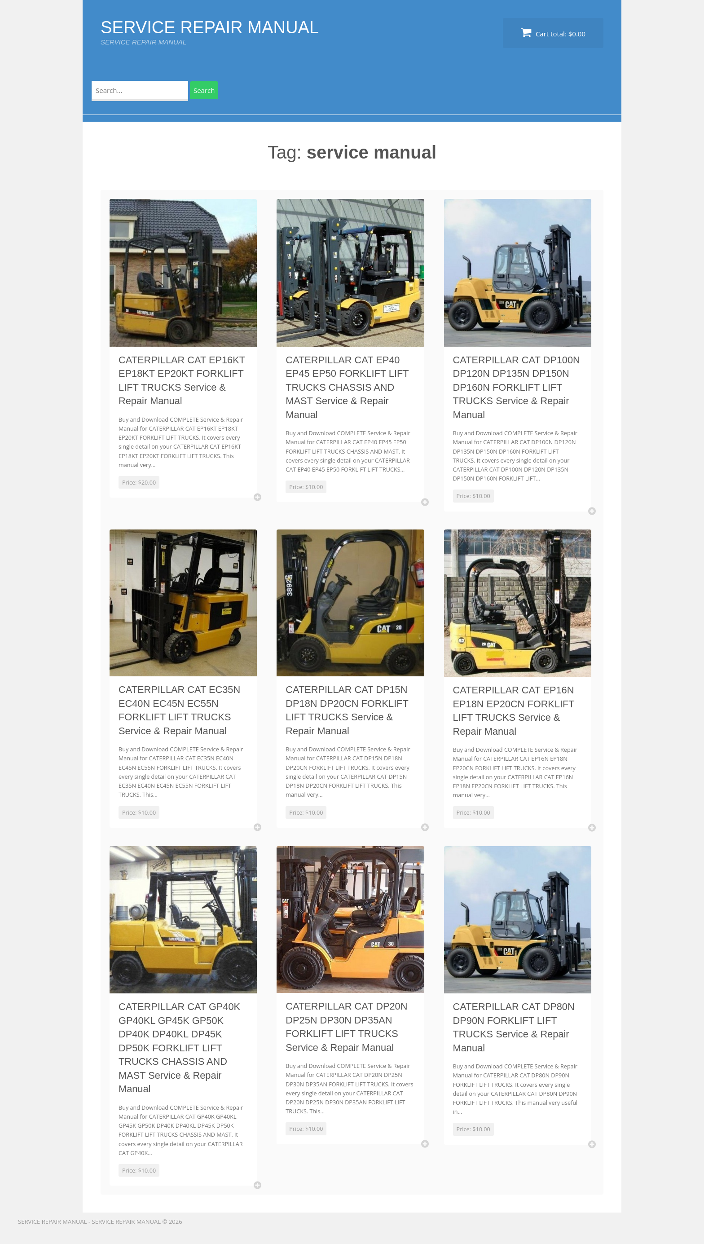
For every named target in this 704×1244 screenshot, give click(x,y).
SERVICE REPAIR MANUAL (215, 27)
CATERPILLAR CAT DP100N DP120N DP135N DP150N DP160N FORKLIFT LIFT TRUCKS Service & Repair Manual (513, 388)
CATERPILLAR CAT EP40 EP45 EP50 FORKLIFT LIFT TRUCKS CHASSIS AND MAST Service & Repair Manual (349, 388)
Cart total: (553, 32)
